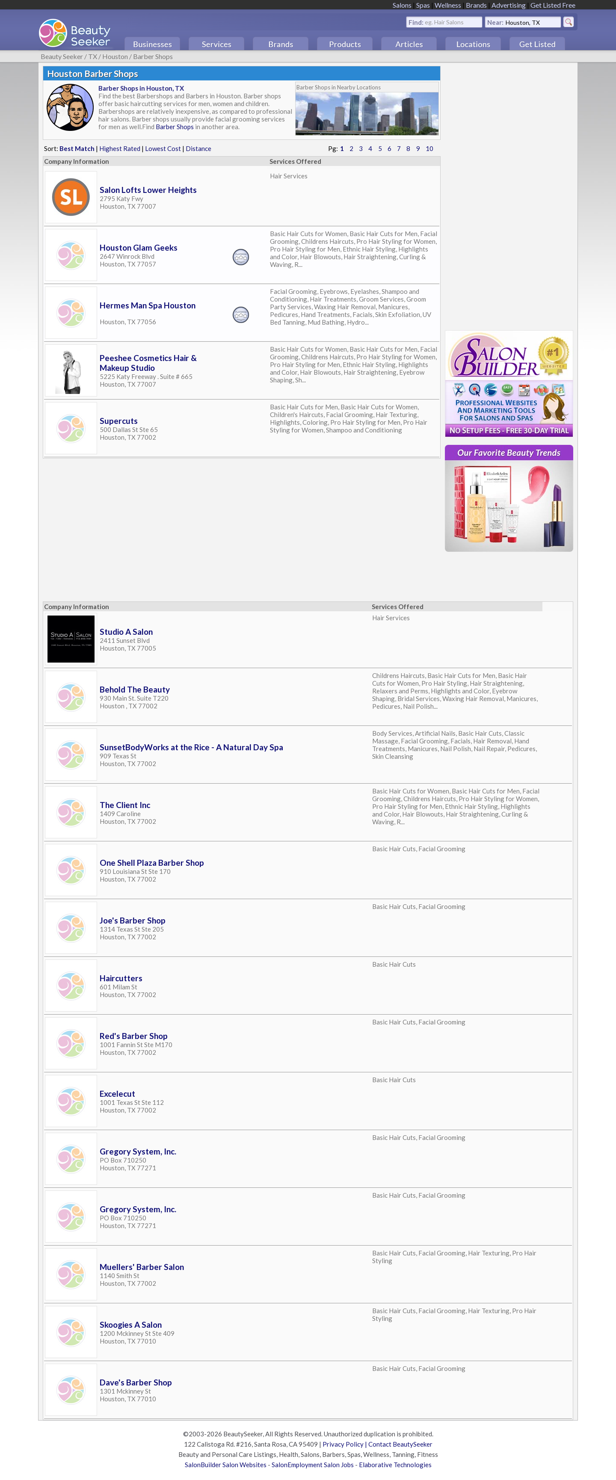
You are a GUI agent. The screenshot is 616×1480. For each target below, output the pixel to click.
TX (92, 56)
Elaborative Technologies (395, 1464)
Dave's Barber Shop (136, 1382)
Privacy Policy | (345, 1444)
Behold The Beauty (135, 689)
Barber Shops (153, 56)
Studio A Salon (126, 631)
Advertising (509, 5)
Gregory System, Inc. (138, 1151)
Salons (402, 5)
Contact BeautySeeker (400, 1444)
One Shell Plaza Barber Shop (152, 862)
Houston (115, 56)
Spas (423, 5)
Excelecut (117, 1093)
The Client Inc (125, 805)
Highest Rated (119, 148)
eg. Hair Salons (444, 21)
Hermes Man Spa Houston (147, 305)
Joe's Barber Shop (133, 920)
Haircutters (121, 978)
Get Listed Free (552, 5)
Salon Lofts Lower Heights (148, 190)
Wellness (448, 5)
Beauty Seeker (62, 56)
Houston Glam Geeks (139, 247)
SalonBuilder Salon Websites (226, 1464)
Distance (198, 148)
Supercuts (119, 421)
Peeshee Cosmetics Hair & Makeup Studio (148, 363)
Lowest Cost (163, 148)
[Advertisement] (509, 194)
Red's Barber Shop (134, 1036)
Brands (476, 5)
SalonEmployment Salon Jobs (313, 1464)
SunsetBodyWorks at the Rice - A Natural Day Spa (191, 747)
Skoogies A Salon (131, 1324)
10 (429, 148)
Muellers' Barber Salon (142, 1267)
